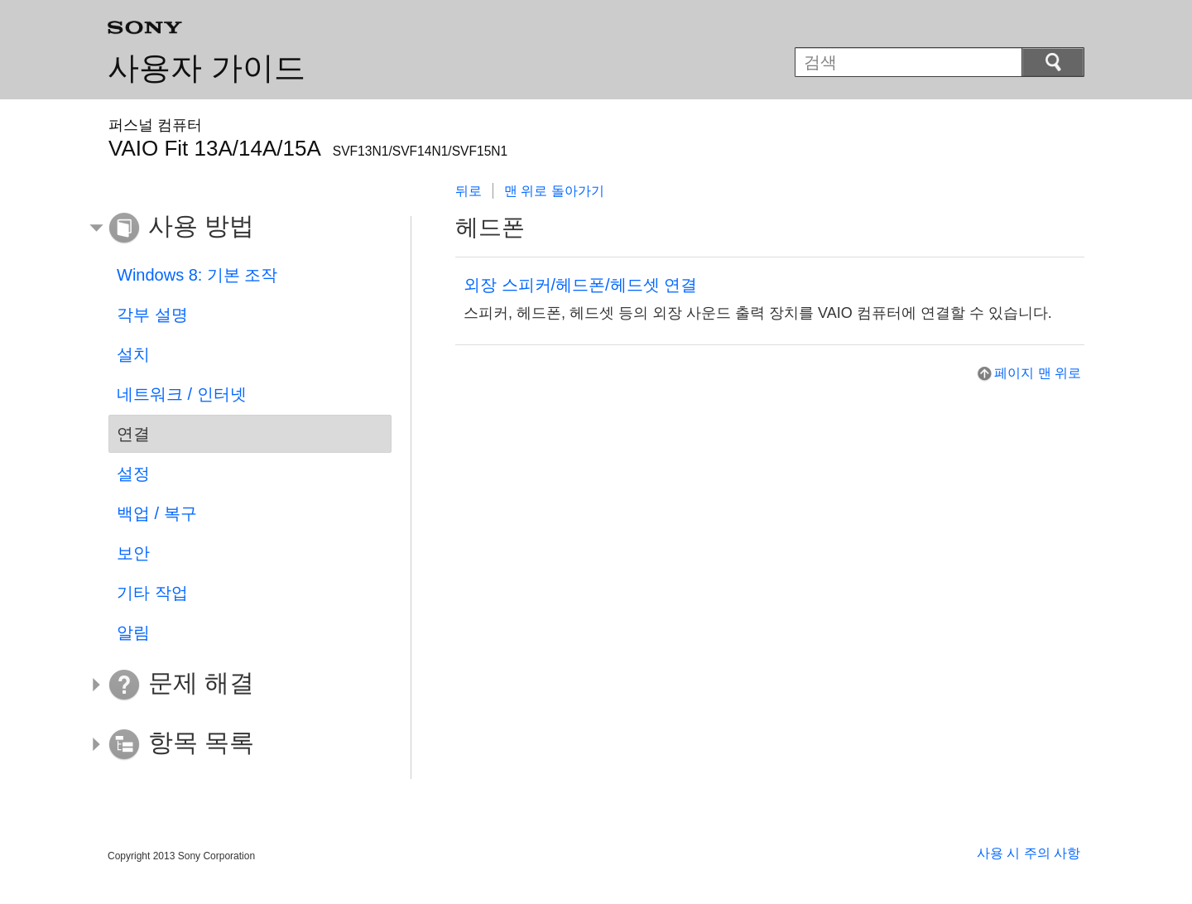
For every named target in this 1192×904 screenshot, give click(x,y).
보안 (133, 553)
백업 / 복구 (157, 513)
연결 (133, 434)
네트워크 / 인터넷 (182, 394)
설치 (133, 354)
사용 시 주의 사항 (1028, 853)
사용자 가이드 (206, 68)
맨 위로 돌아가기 (554, 191)
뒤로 (468, 191)
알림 (133, 632)
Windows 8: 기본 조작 (197, 275)
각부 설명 (152, 314)
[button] (238, 228)
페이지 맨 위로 (1037, 373)
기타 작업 (152, 593)
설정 (133, 473)
